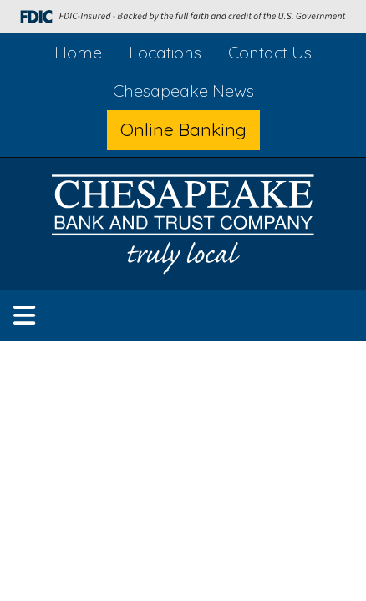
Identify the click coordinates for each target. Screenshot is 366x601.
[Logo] (183, 227)
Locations (165, 52)
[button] (24, 316)
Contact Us (270, 52)
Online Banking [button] (183, 129)
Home (78, 52)
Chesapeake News (183, 90)
